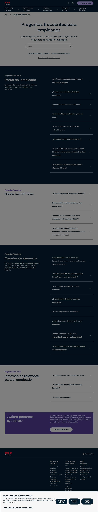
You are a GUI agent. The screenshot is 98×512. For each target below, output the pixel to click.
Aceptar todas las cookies (87, 501)
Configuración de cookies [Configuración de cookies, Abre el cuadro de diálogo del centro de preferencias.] (61, 501)
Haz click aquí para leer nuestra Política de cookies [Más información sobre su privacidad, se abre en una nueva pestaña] (18, 507)
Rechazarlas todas (74, 501)
